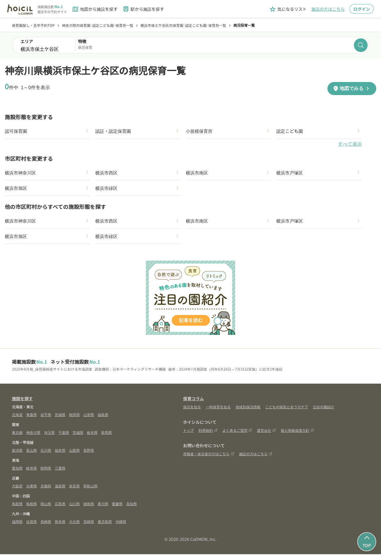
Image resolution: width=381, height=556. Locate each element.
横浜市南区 (198, 173)
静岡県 (45, 469)
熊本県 (60, 523)
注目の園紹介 (323, 408)
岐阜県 (31, 469)
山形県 (88, 416)
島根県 (31, 505)
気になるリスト (288, 9)
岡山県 (45, 505)
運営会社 (266, 431)
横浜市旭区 (17, 188)
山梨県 (74, 451)
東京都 (17, 434)
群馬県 (106, 434)
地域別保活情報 (247, 408)
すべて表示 (350, 144)
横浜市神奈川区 (21, 173)
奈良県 (74, 487)
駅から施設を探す (143, 9)
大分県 (74, 523)
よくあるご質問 (237, 431)
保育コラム (193, 400)
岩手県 (45, 416)
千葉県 (63, 434)
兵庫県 (31, 487)
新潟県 (17, 451)
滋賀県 (60, 487)
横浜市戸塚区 (290, 173)
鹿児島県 (105, 523)
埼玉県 (49, 434)
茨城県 (78, 434)
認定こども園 (290, 131)
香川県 (103, 505)
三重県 (60, 469)
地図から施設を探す (95, 9)
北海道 (17, 416)
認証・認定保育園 (114, 131)
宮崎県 (88, 523)
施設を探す (22, 400)
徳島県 (88, 505)
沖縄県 (120, 523)
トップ (188, 431)
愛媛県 (117, 505)
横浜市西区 (107, 173)
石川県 (45, 451)
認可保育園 (17, 131)
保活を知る (192, 408)
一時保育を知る (218, 408)
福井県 (60, 451)
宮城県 (60, 416)
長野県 (88, 451)
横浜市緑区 (107, 188)
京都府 (45, 487)
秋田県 (74, 416)
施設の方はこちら (328, 9)
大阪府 (17, 487)
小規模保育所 (200, 131)
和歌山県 (90, 487)
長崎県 (45, 523)
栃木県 (92, 434)
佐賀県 (31, 523)
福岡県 (17, 523)
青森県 (31, 416)
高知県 (131, 505)
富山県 (31, 451)
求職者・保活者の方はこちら (208, 455)
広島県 (60, 505)
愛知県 (17, 469)
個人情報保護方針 (297, 431)
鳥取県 (17, 505)
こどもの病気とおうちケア (286, 408)
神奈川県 (33, 434)
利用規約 (208, 431)
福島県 (103, 416)
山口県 (74, 505)
